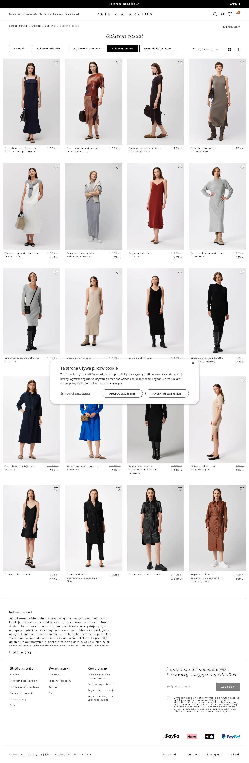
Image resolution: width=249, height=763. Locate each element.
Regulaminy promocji (101, 690)
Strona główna (18, 25)
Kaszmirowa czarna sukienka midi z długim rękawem (143, 469)
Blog (51, 693)
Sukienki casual (122, 48)
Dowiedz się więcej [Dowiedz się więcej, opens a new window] (110, 383)
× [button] (193, 363)
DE (75, 754)
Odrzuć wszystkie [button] (122, 393)
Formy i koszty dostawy (24, 687)
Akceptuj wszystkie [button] (167, 393)
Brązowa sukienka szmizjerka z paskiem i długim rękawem (205, 578)
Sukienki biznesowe (87, 48)
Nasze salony (18, 699)
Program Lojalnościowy (24, 680)
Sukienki (50, 25)
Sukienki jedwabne (49, 48)
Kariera (53, 687)
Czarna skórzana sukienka (145, 574)
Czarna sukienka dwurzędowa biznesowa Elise (82, 578)
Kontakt (15, 674)
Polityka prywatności (101, 684)
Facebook (170, 754)
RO (89, 754)
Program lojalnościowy (124, 3)
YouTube (192, 754)
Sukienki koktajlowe (157, 48)
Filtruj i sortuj (206, 49)
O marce (54, 674)
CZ (82, 754)
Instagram (214, 754)
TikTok (235, 754)
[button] (215, 14)
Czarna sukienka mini (18, 574)
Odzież (36, 25)
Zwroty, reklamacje (22, 693)
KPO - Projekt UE (57, 754)
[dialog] (124, 381)
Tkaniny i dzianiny (60, 680)
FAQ (12, 705)
